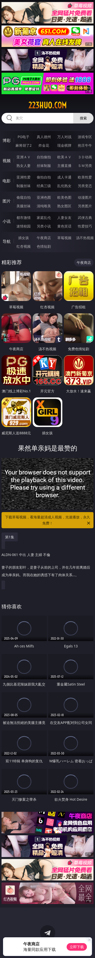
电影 (7, 181)
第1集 (9, 537)
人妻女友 (64, 217)
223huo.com (47, 105)
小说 (7, 221)
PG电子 (23, 136)
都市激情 (23, 217)
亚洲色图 (44, 197)
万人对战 (64, 136)
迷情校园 (23, 226)
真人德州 (44, 136)
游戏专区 (85, 136)
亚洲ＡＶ (23, 157)
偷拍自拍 (44, 177)
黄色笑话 (64, 226)
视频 (7, 160)
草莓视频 (64, 237)
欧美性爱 (85, 177)
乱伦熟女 (64, 185)
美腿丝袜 (23, 206)
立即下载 (77, 946)
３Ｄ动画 (85, 157)
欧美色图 (64, 197)
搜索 (83, 118)
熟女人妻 (23, 165)
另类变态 (85, 185)
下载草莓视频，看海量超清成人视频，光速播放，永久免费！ (48, 520)
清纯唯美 (44, 206)
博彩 (7, 140)
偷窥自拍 (23, 197)
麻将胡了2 (23, 145)
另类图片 (85, 206)
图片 (7, 201)
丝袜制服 (44, 165)
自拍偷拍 (44, 157)
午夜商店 (44, 237)
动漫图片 (85, 197)
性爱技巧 (85, 226)
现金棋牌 (64, 145)
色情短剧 (44, 246)
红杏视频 (23, 246)
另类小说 (44, 226)
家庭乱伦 (44, 217)
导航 (7, 241)
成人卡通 (64, 177)
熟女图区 (64, 206)
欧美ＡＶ (64, 157)
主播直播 (64, 165)
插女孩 (23, 237)
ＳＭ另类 (85, 165)
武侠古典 (85, 217)
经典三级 (44, 185)
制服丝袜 (23, 185)
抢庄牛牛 (85, 145)
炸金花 (44, 145)
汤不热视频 (85, 237)
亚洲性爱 (23, 177)
